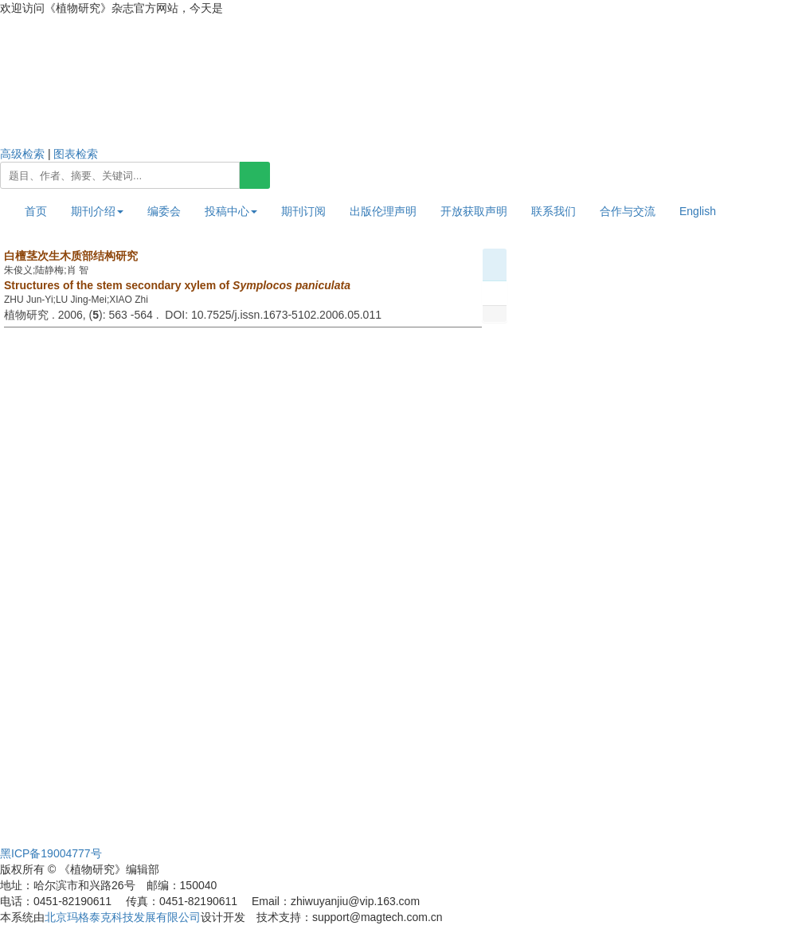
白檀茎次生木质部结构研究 (71, 255)
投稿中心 (231, 211)
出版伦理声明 (383, 211)
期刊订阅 (303, 211)
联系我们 (553, 211)
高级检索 (22, 153)
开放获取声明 (473, 211)
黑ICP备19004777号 (51, 853)
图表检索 (75, 153)
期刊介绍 (97, 211)
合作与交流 (627, 211)
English (697, 211)
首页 (36, 211)
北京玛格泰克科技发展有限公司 (123, 917)
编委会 (164, 211)
